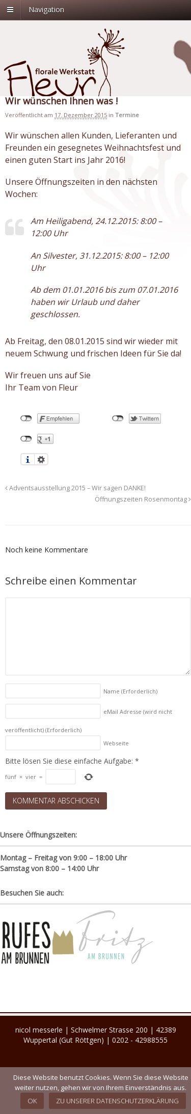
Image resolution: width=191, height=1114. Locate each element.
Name (130, 691)
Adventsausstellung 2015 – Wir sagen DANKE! (75, 488)
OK (32, 1100)
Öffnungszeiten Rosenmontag (143, 499)
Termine (127, 115)
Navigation (46, 9)
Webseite (116, 743)
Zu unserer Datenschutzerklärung (117, 1100)
